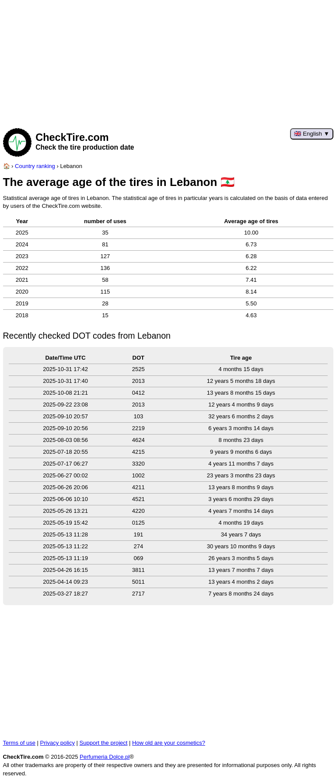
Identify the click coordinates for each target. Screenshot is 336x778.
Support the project (104, 742)
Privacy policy (57, 742)
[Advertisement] (168, 61)
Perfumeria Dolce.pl (105, 756)
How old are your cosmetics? (168, 742)
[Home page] (6, 166)
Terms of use (19, 742)
